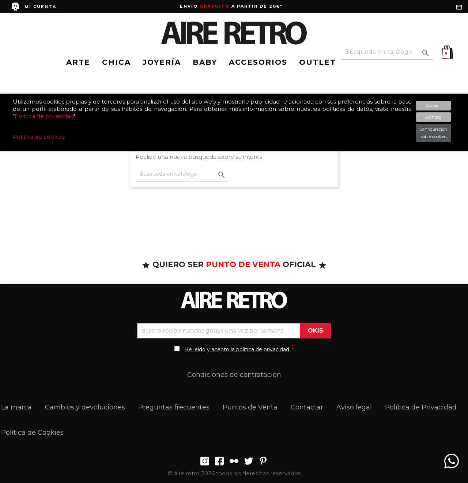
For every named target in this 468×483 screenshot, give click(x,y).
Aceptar (433, 105)
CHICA (116, 62)
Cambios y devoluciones (85, 407)
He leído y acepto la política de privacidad (236, 349)
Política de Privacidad (421, 407)
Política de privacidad (44, 116)
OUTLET (317, 62)
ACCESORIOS (258, 62)
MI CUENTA (40, 6)
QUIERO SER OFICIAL (234, 264)
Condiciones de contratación (234, 375)
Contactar (307, 407)
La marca (16, 407)
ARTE (78, 62)
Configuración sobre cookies (433, 133)
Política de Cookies (32, 432)
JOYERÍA (162, 62)
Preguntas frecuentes (174, 407)
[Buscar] (387, 52)
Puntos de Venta (250, 407)
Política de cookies (39, 136)
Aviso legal (354, 407)
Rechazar (433, 117)
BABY (205, 62)
